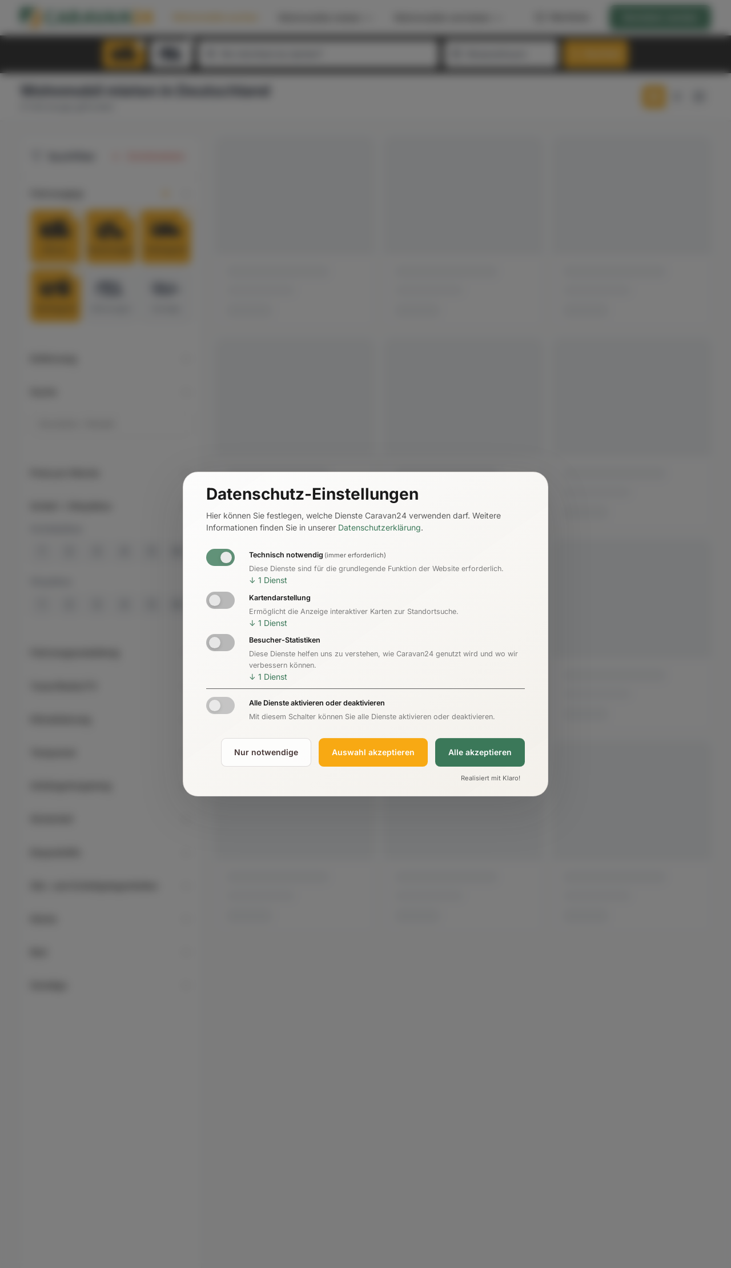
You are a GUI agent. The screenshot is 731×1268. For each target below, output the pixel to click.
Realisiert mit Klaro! (490, 778)
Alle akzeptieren (480, 752)
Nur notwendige (266, 752)
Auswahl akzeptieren (373, 752)
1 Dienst (268, 580)
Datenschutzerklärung (379, 528)
